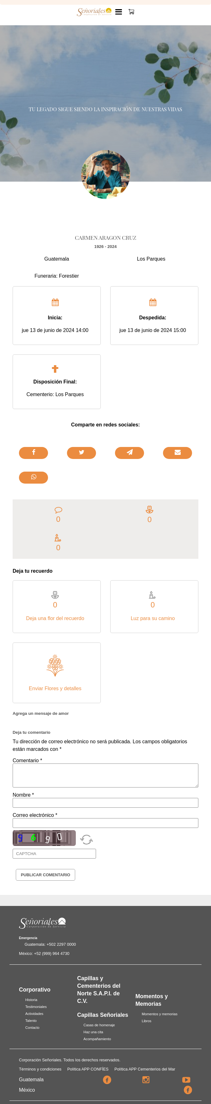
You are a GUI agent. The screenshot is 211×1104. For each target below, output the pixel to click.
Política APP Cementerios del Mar (144, 1069)
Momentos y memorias (160, 1014)
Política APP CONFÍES (88, 1069)
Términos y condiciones (40, 1069)
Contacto (32, 1027)
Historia (31, 1000)
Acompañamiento (97, 1039)
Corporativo (35, 989)
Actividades (34, 1014)
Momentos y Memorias (152, 1000)
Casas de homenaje (99, 1025)
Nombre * (23, 795)
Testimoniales (36, 1007)
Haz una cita (93, 1032)
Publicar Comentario (45, 874)
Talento (31, 1021)
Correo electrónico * (35, 815)
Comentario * (27, 760)
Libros (146, 1021)
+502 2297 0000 (61, 944)
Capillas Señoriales (102, 1015)
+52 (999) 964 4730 (51, 953)
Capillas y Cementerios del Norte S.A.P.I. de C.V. (98, 989)
